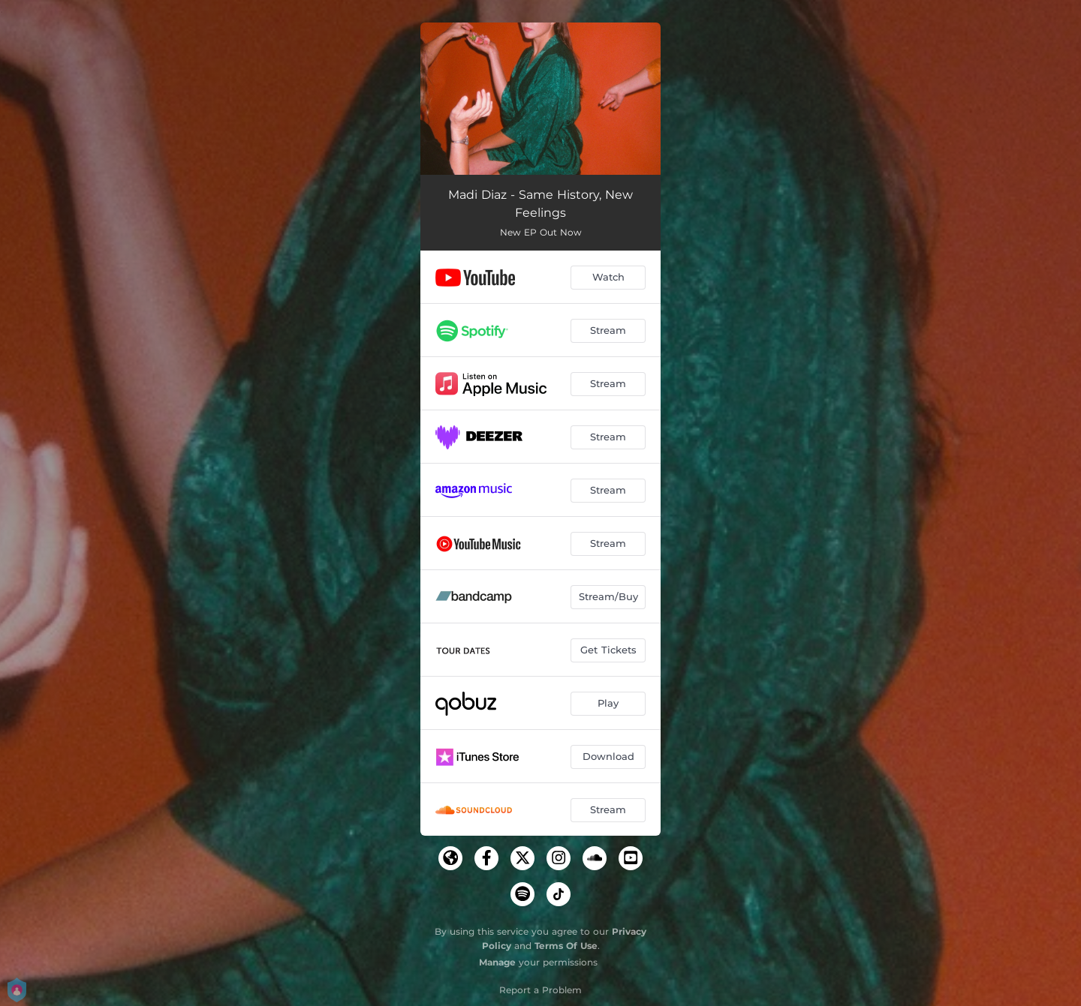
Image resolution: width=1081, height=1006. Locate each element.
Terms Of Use (566, 945)
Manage (497, 962)
